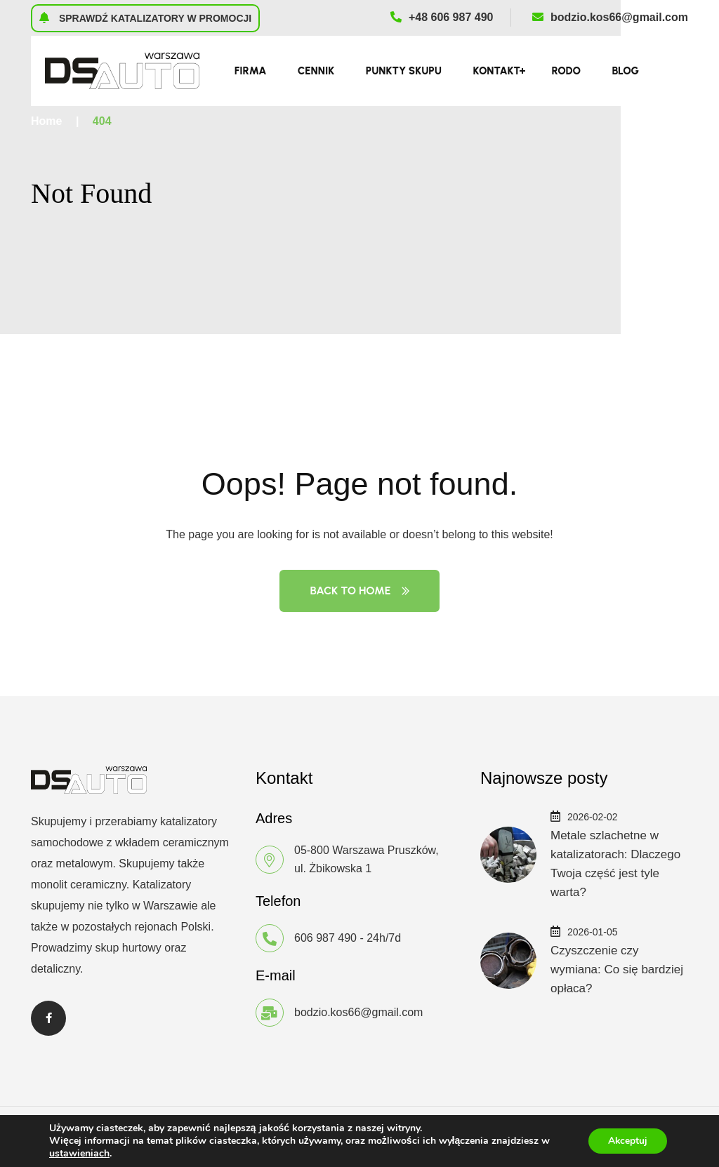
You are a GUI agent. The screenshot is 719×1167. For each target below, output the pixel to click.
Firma (251, 71)
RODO (566, 71)
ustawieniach (79, 1153)
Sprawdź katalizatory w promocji (145, 17)
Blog (625, 71)
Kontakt (496, 71)
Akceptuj (626, 1140)
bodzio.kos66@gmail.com (610, 17)
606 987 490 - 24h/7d (347, 938)
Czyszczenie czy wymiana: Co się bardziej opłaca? (616, 969)
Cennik (316, 71)
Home (46, 121)
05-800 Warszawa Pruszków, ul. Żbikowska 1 (366, 859)
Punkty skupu (404, 71)
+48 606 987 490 (442, 17)
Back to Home (359, 590)
